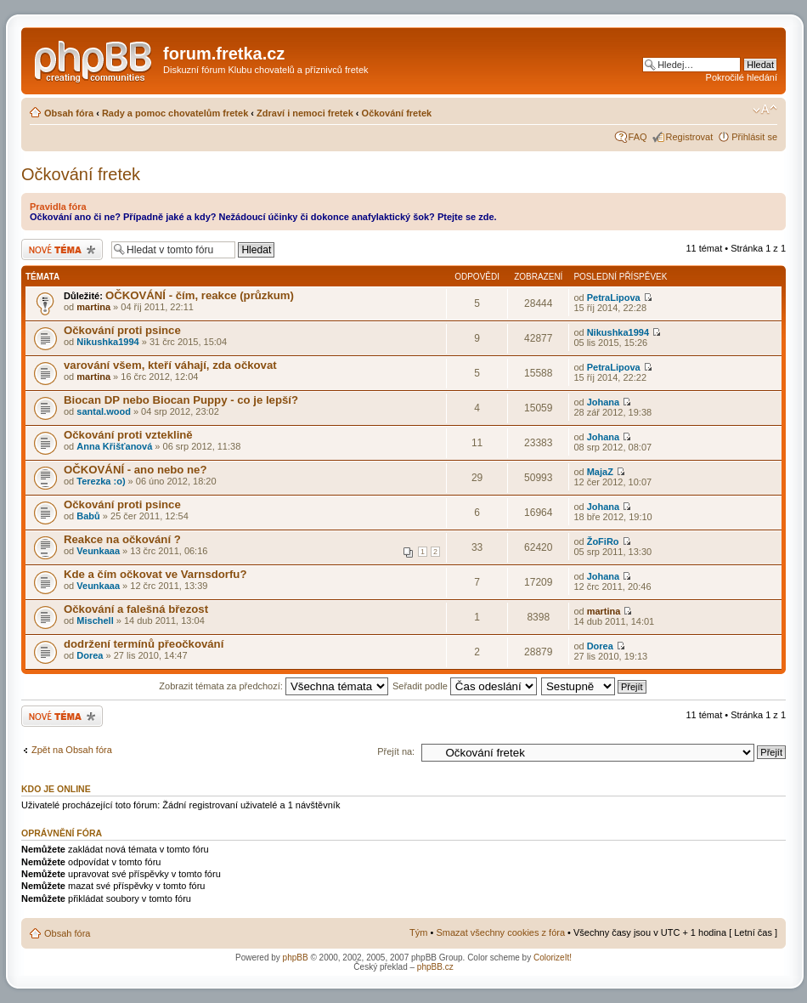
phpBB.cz (435, 967)
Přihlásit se (754, 137)
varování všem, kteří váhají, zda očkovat (170, 365)
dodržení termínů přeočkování (143, 644)
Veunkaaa (98, 551)
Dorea (89, 655)
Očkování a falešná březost (136, 609)
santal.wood (103, 411)
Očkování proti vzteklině (128, 434)
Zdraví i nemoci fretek (305, 113)
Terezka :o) (100, 481)
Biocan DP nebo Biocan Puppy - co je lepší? (181, 400)
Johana (603, 402)
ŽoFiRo (603, 541)
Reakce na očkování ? (122, 539)
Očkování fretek (397, 113)
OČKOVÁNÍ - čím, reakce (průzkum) (199, 295)
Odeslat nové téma (62, 249)
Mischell (94, 620)
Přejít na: (396, 751)
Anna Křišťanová (114, 446)
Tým (418, 932)
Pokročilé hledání (741, 77)
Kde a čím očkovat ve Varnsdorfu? (155, 574)
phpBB (295, 957)
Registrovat (690, 137)
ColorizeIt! (552, 957)
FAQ (638, 137)
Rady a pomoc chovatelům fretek (175, 113)
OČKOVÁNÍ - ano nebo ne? (135, 469)
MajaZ (600, 472)
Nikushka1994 (107, 342)
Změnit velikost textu (765, 109)
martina (93, 307)
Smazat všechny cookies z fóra (500, 932)
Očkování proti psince (122, 330)
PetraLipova (614, 297)
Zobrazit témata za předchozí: (273, 686)
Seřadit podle (464, 686)
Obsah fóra (68, 113)
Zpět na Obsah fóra (71, 750)
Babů (88, 516)
